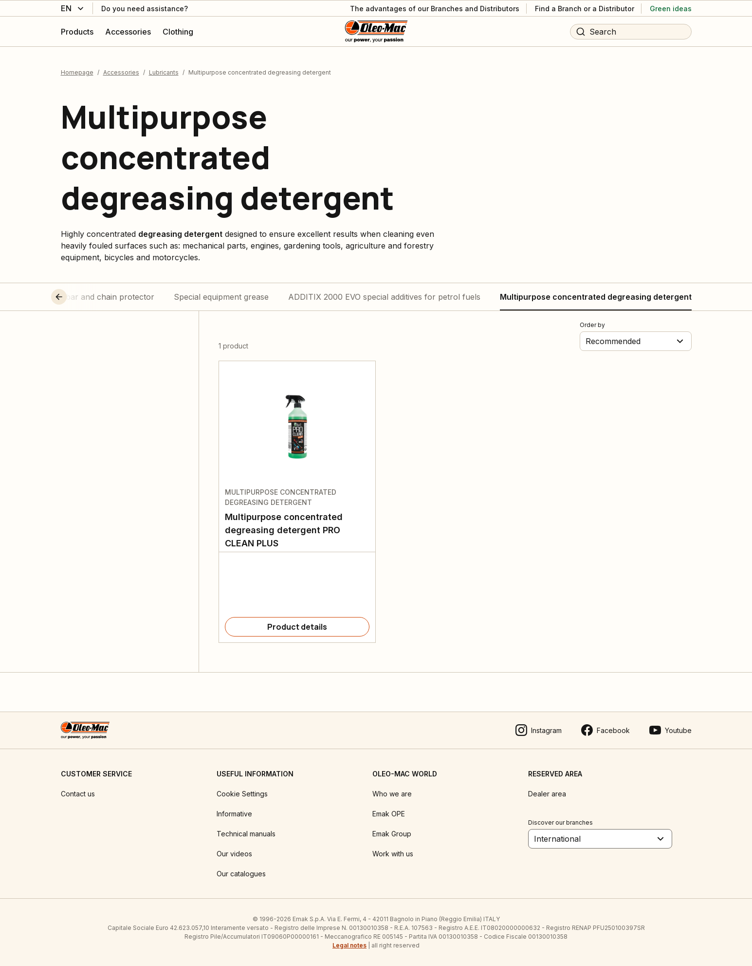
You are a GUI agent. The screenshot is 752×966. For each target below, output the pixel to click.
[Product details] (297, 627)
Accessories (121, 72)
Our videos (234, 854)
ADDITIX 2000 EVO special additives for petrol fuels (384, 297)
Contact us (78, 794)
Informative (234, 814)
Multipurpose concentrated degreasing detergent (596, 297)
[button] (77, 296)
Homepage (77, 72)
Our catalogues (241, 873)
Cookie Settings (242, 794)
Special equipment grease (221, 297)
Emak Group (391, 834)
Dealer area (547, 794)
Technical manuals (246, 834)
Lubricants (164, 72)
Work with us (392, 854)
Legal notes (349, 945)
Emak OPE (388, 814)
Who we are (392, 794)
